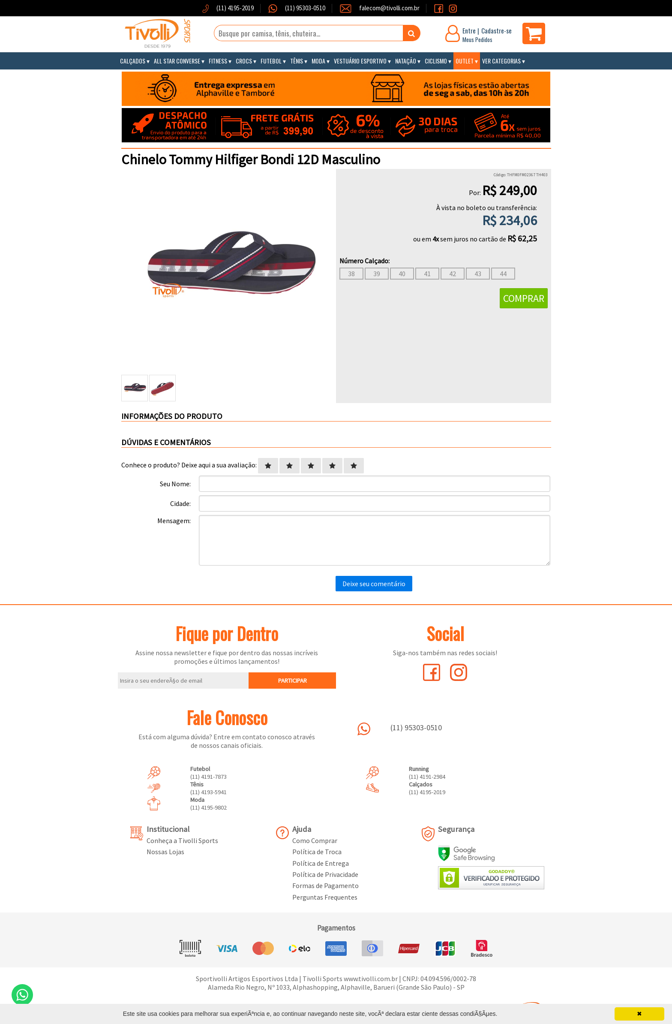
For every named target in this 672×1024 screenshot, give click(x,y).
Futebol (271, 60)
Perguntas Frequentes (324, 897)
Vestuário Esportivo (360, 60)
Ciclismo (436, 60)
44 (503, 273)
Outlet (465, 60)
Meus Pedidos (477, 39)
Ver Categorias (501, 60)
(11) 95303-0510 (304, 8)
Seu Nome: (175, 483)
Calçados (132, 60)
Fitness (218, 60)
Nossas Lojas (165, 851)
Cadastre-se (496, 30)
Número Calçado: (364, 260)
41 (427, 273)
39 (376, 273)
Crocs (244, 60)
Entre (469, 30)
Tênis (296, 60)
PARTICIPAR (292, 680)
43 (477, 273)
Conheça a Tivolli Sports (182, 840)
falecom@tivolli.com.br (389, 8)
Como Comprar (314, 840)
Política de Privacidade (325, 874)
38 (351, 273)
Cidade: (180, 503)
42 (452, 273)
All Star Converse (177, 60)
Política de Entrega (320, 863)
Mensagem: (174, 520)
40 (402, 273)
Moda (318, 60)
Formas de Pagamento (325, 885)
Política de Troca (317, 851)
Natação (405, 60)
